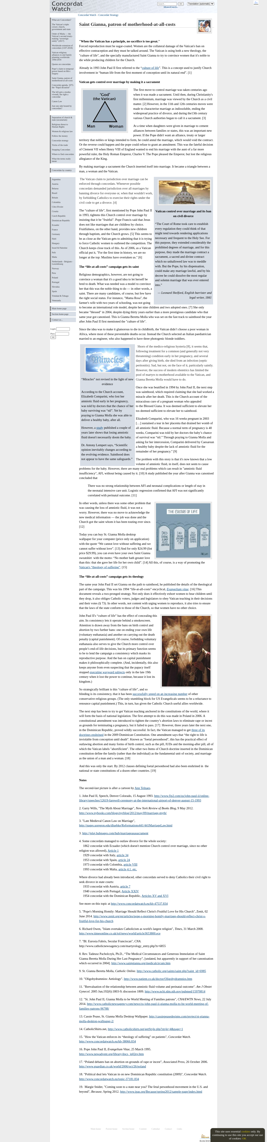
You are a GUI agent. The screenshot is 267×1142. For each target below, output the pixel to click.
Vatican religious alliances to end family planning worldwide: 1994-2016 (62, 56)
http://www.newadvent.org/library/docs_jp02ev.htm (111, 1054)
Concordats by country (62, 170)
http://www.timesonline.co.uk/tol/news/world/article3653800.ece (120, 933)
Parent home (111, 1129)
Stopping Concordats (61, 149)
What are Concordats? (61, 20)
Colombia (56, 202)
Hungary (56, 243)
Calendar (155, 1129)
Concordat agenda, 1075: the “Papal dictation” (63, 86)
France (55, 229)
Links (179, 1129)
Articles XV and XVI (154, 896)
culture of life (150, 68)
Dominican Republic (61, 220)
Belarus (55, 188)
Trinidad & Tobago (60, 296)
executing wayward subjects (107, 672)
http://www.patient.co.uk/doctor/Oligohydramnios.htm (158, 979)
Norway (55, 268)
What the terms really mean (61, 160)
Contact (168, 1129)
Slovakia (56, 287)
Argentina (56, 179)
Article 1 (113, 850)
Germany (56, 234)
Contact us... (57, 320)
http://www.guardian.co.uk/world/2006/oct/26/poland (112, 1066)
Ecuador (55, 225)
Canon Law (57, 101)
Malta (54, 257)
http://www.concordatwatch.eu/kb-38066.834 (107, 1041)
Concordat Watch (87, 15)
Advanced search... (170, 7)
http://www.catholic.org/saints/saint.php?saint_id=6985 (171, 971)
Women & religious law (62, 131)
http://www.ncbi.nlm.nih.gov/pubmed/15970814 (175, 991)
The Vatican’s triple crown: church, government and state (61, 26)
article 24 (124, 860)
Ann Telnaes (142, 788)
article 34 (122, 855)
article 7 (125, 886)
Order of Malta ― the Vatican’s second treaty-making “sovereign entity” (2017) (62, 37)
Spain (54, 291)
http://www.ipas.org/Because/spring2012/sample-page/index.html (161, 1091)
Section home (128, 1129)
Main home (96, 1129)
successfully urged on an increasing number (160, 694)
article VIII (130, 864)
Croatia (55, 211)
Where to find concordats (63, 154)
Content (143, 1129)
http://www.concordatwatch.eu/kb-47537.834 (139, 903)
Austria (55, 184)
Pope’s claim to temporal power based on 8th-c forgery (63, 71)
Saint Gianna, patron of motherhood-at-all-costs (62, 79)
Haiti (54, 239)
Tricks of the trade (60, 145)
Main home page (59, 308)
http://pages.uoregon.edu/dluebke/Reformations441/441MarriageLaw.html (126, 825)
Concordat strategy (60, 140)
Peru (54, 273)
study (99, 427)
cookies (245, 1131)
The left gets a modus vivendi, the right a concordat (61, 94)
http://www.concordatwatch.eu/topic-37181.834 (109, 1079)
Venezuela (56, 300)
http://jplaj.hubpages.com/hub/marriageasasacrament (115, 833)
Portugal (55, 282)
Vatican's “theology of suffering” (99, 567)
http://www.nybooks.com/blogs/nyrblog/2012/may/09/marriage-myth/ (123, 813)
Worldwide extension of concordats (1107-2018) (62, 46)
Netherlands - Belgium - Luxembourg (62, 262)
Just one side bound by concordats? (62, 107)
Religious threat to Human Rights (60, 125)
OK (244, 1138)
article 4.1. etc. (127, 869)
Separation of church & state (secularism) (62, 118)
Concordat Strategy (108, 15)
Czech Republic (59, 216)
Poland (55, 277)
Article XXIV (130, 891)
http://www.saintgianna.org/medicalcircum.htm (141, 963)
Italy (54, 252)
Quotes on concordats (61, 64)
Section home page (60, 314)
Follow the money (60, 136)
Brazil (54, 193)
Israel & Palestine (59, 248)
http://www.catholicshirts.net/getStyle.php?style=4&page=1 (145, 1029)
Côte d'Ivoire (57, 207)
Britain (55, 197)
